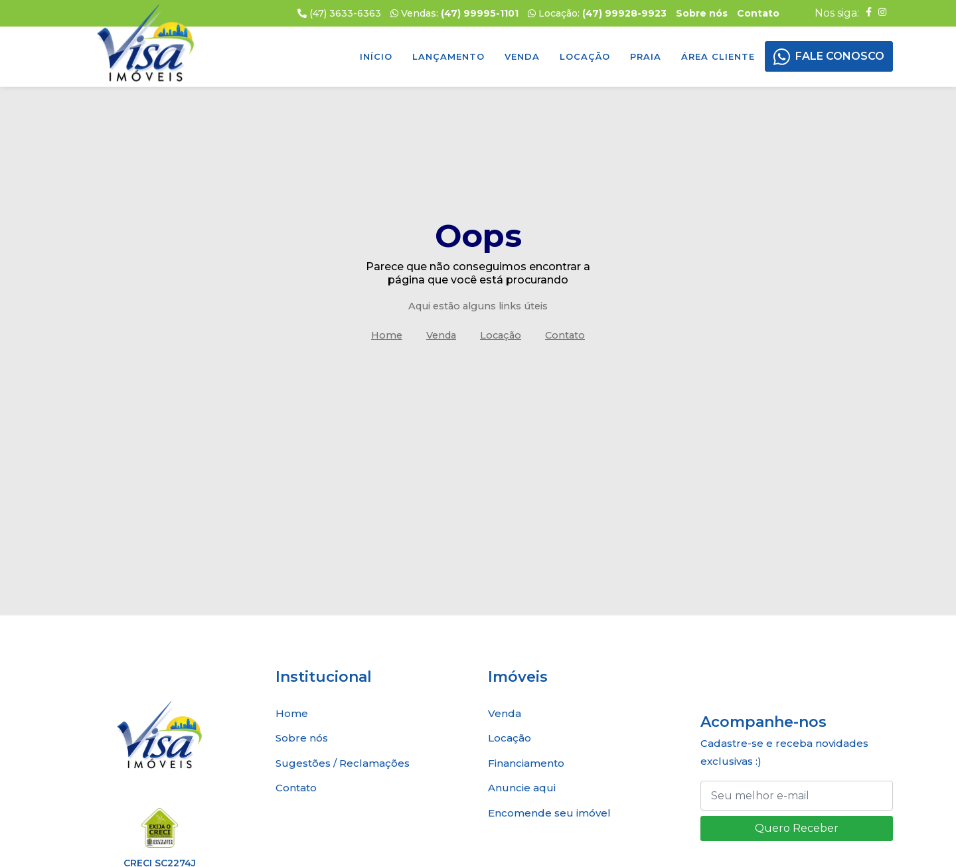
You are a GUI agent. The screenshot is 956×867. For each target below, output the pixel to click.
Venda (522, 56)
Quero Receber (796, 828)
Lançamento (448, 56)
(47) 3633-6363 (339, 13)
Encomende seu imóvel (549, 813)
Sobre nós (302, 738)
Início (376, 56)
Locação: (597, 13)
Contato (565, 335)
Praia (645, 56)
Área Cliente (718, 56)
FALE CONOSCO (839, 56)
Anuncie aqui (522, 787)
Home (386, 335)
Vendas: (454, 13)
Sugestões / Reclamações (343, 763)
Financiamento (526, 763)
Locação (585, 56)
